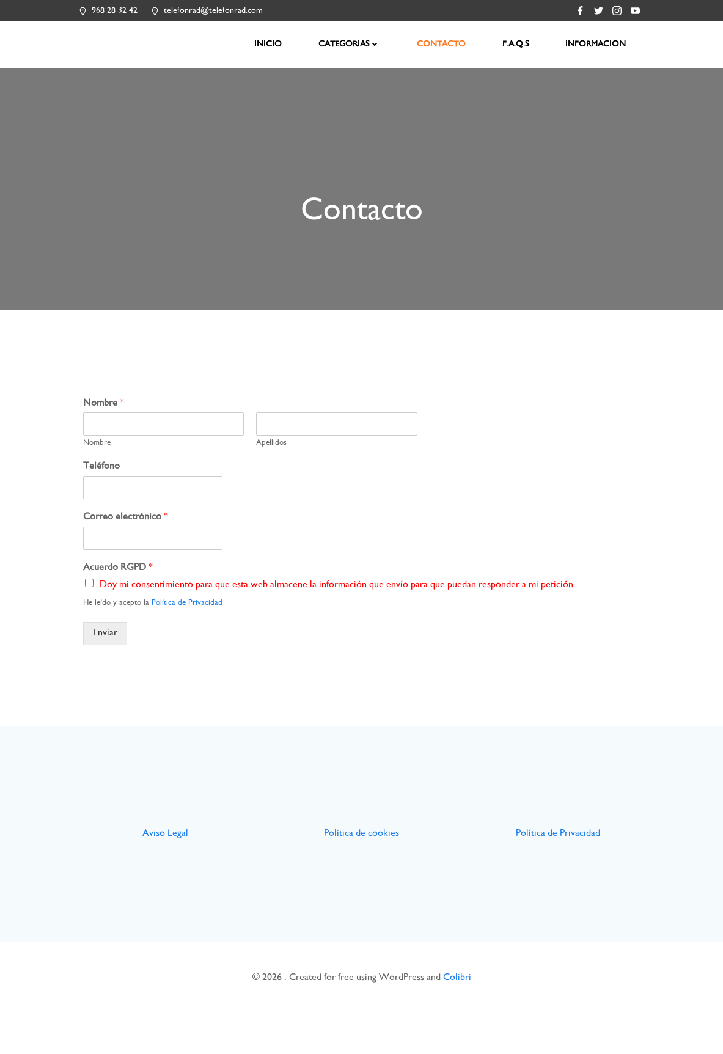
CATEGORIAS (351, 43)
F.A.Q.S (517, 43)
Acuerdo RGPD (121, 582)
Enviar (109, 647)
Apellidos (273, 457)
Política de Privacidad (190, 617)
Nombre (107, 417)
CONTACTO (443, 43)
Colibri (457, 1018)
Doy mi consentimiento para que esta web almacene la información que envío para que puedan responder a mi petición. (341, 599)
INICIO (270, 43)
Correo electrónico (129, 531)
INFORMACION (597, 43)
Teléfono (105, 480)
